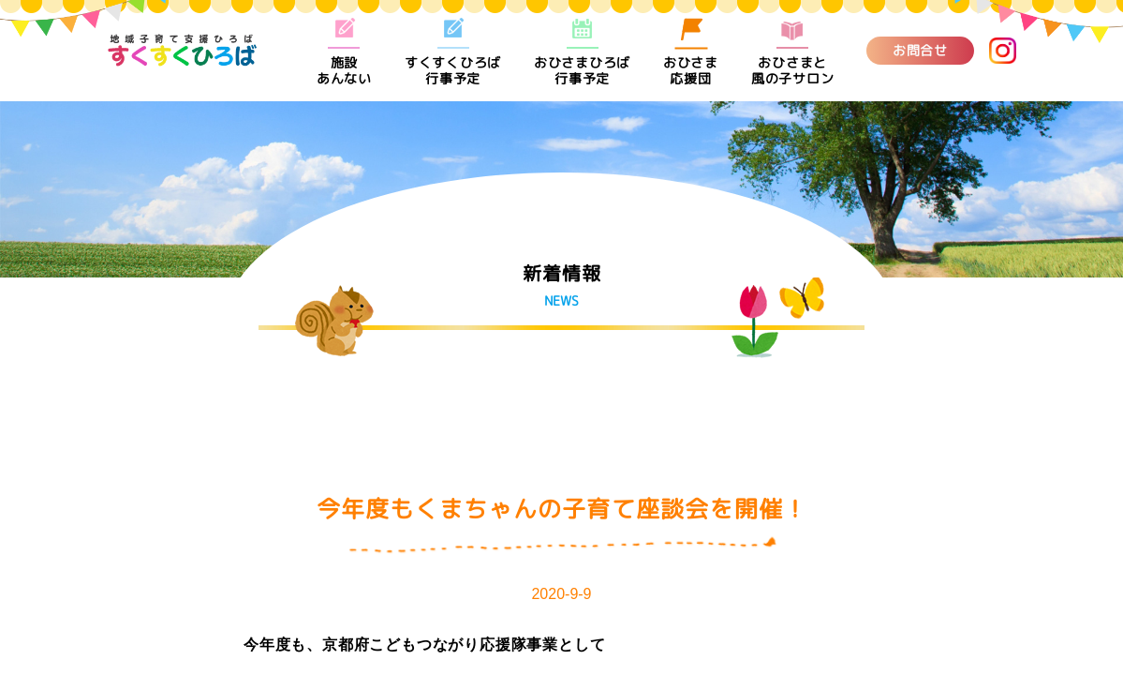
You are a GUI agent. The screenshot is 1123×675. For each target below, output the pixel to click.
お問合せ (920, 50)
